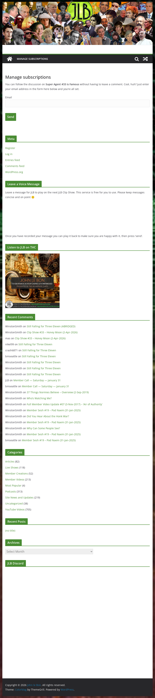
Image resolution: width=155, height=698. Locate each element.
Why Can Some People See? (43, 428)
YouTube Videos (15, 509)
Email (8, 97)
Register (10, 148)
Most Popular (13, 485)
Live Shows (11, 467)
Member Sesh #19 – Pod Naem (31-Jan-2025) (54, 410)
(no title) (10, 530)
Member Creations (16, 473)
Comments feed (14, 166)
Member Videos (14, 479)
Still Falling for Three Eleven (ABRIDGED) (51, 326)
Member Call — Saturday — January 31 (37, 380)
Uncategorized (14, 503)
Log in (8, 154)
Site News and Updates (19, 497)
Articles (9, 461)
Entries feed (12, 160)
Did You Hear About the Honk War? (48, 416)
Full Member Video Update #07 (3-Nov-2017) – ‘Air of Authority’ (64, 404)
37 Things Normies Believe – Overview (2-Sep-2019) (58, 392)
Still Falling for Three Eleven (35, 344)
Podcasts (10, 491)
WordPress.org (14, 172)
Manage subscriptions (32, 59)
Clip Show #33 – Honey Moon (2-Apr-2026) (52, 332)
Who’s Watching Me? (39, 398)
